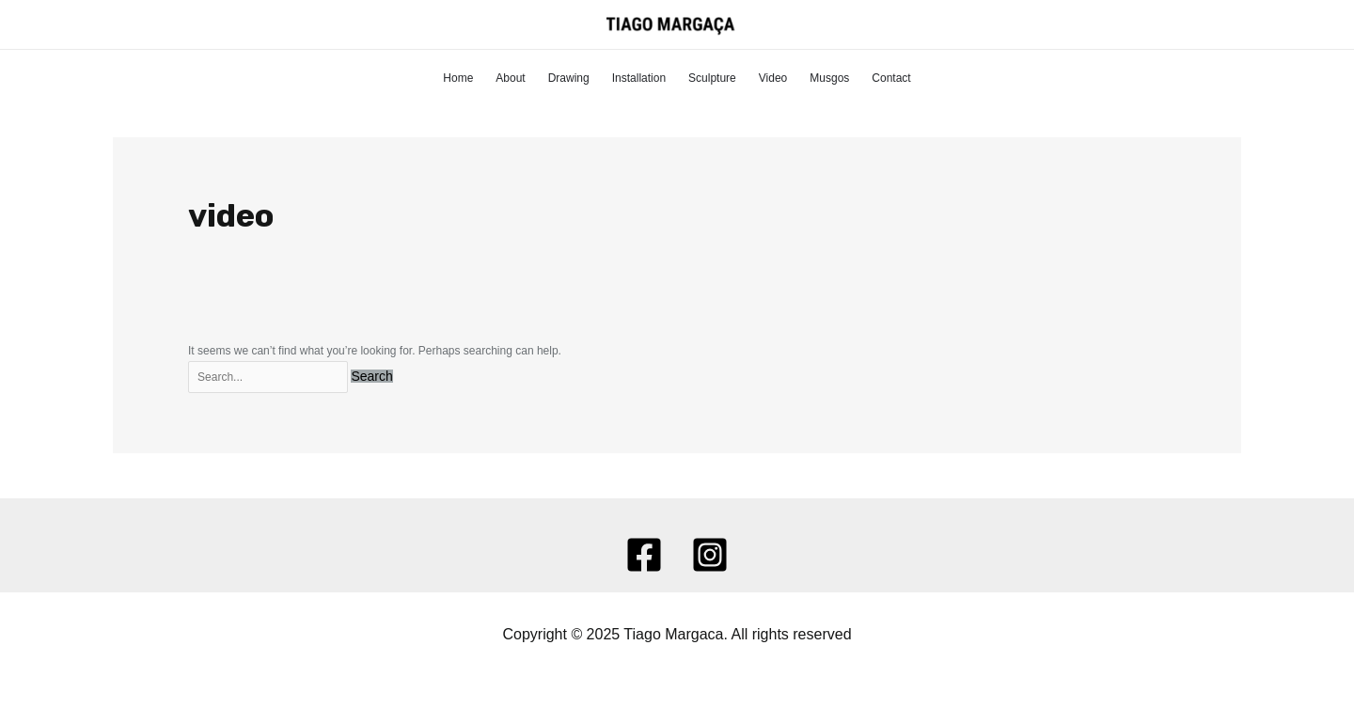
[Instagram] (710, 555)
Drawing (569, 78)
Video (773, 78)
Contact (891, 78)
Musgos (829, 78)
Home (458, 78)
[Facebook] (644, 555)
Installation (639, 78)
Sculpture (712, 78)
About (510, 78)
